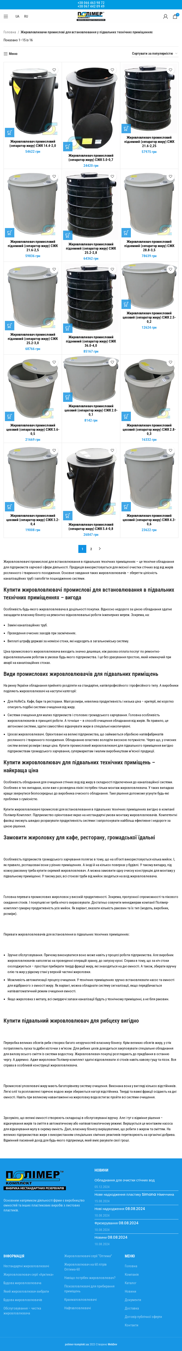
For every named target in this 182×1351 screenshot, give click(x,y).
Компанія (132, 1274)
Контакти (131, 1325)
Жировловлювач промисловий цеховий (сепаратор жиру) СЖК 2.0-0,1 (91, 410)
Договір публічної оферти (143, 1317)
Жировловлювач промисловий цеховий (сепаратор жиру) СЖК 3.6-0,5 (32, 429)
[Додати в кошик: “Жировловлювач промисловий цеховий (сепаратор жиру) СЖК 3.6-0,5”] (9, 416)
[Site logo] (91, 16)
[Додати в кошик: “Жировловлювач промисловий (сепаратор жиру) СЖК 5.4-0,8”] (67, 515)
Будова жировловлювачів (23, 1300)
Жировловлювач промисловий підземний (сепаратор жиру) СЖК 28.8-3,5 (149, 246)
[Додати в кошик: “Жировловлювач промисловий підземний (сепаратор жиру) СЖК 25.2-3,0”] (9, 325)
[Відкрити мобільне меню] (6, 16)
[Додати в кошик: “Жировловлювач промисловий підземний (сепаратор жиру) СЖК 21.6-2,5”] (9, 232)
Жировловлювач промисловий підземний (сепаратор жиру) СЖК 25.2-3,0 (33, 338)
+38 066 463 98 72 (91, 3)
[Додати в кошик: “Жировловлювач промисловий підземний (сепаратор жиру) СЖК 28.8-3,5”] (126, 232)
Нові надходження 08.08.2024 (120, 1208)
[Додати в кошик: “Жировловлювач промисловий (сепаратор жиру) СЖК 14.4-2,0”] (9, 132)
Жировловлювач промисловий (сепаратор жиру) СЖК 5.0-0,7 (91, 157)
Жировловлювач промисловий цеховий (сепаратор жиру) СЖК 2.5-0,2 (149, 317)
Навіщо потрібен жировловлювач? (89, 1278)
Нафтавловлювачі (77, 1308)
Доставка (132, 1308)
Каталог (130, 1283)
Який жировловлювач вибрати (26, 1291)
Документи (133, 1300)
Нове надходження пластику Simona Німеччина (134, 1194)
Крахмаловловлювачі (80, 1300)
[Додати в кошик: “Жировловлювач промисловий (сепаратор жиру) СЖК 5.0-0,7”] (67, 146)
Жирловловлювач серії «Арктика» (28, 1274)
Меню (13, 54)
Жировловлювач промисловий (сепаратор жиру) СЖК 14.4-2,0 (32, 143)
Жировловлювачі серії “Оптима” (88, 1256)
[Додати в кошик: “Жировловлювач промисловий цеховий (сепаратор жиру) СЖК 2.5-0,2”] (126, 304)
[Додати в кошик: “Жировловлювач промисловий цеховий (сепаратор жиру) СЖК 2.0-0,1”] (67, 397)
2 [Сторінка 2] (91, 549)
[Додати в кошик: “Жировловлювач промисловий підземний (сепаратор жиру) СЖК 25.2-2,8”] (67, 235)
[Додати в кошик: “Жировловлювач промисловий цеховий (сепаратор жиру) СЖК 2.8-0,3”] (126, 416)
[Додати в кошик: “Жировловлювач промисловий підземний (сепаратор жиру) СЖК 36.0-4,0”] (67, 328)
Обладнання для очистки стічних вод (125, 1180)
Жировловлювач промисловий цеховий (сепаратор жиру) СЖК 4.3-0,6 (149, 520)
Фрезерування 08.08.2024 (117, 1223)
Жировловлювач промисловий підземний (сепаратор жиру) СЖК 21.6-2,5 (33, 246)
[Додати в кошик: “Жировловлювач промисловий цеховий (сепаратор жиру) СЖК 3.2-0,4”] (9, 506)
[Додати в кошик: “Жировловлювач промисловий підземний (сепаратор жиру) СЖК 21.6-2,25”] (126, 128)
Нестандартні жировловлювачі (26, 1266)
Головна (10, 32)
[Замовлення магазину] (155, 53)
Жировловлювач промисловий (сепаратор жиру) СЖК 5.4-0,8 (91, 526)
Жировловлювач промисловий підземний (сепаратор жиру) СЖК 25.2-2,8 (91, 248)
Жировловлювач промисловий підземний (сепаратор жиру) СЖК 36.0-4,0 (91, 341)
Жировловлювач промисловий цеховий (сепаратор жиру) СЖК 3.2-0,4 (32, 520)
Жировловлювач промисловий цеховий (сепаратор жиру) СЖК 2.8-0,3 (149, 429)
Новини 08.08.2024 (111, 1237)
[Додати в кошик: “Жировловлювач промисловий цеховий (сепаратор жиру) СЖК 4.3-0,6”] (126, 506)
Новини (130, 1291)
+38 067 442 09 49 (91, 6)
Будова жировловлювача (22, 1283)
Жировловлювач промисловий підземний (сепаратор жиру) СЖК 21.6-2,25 (149, 141)
